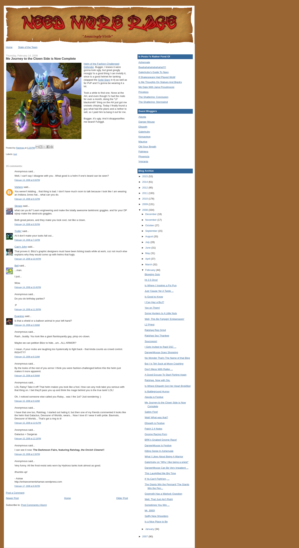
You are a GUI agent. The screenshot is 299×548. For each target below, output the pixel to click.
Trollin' (18, 231)
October (150, 225)
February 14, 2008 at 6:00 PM (27, 180)
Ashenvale (144, 62)
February (150, 270)
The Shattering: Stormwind (153, 102)
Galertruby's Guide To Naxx (153, 72)
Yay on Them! (152, 307)
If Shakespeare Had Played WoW (156, 77)
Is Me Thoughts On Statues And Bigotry (160, 82)
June (148, 247)
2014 (145, 181)
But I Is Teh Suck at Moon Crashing (164, 363)
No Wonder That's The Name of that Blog (167, 357)
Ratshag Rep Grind (155, 330)
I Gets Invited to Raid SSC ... (160, 346)
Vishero (18, 187)
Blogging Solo (152, 274)
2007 (145, 536)
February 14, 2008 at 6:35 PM (27, 224)
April (148, 258)
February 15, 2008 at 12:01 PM (27, 423)
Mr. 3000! (150, 510)
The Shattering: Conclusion (153, 97)
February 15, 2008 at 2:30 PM (27, 454)
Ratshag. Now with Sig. (157, 380)
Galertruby (144, 131)
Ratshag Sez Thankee (157, 335)
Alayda (142, 116)
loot (15, 154)
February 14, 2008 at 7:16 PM (27, 240)
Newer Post (12, 498)
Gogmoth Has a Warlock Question (163, 493)
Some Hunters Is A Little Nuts (161, 313)
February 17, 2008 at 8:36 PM (27, 486)
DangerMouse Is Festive (158, 445)
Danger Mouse (146, 121)
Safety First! (151, 411)
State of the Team (28, 47)
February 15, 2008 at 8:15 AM (27, 357)
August (149, 236)
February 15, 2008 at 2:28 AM (27, 325)
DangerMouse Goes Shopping (161, 352)
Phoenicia (143, 156)
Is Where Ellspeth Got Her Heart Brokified (167, 386)
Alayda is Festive (154, 397)
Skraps (18, 205)
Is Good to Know (154, 296)
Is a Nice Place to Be (156, 521)
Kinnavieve (144, 136)
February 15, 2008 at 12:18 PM (27, 439)
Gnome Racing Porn (156, 434)
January (150, 529)
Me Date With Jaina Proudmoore (156, 87)
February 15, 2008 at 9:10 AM (27, 401)
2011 (145, 193)
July (147, 242)
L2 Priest (149, 324)
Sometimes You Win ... (157, 505)
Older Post (122, 498)
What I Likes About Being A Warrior (164, 456)
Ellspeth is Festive (155, 423)
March (149, 264)
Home (9, 47)
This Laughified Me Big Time (160, 473)
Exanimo (19, 316)
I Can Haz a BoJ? (154, 302)
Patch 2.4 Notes (153, 428)
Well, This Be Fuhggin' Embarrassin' (164, 319)
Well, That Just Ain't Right (159, 499)
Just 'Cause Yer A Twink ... (159, 291)
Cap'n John (20, 246)
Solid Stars (104, 79)
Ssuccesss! (151, 341)
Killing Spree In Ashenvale (159, 451)
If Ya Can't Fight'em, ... (157, 478)
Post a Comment (15, 492)
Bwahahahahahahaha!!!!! (152, 67)
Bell (16, 265)
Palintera (143, 151)
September (151, 230)
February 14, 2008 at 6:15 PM (27, 199)
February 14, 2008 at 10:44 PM (27, 259)
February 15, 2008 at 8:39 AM (27, 376)
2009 (145, 204)
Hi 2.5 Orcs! (151, 279)
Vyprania (143, 161)
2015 (145, 176)
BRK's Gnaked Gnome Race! (161, 439)
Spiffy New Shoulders (156, 516)
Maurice (142, 141)
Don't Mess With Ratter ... (159, 369)
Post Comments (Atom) (34, 505)
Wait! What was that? (156, 417)
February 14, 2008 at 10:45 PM (27, 287)
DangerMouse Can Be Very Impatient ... (166, 467)
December (151, 214)
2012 (145, 187)
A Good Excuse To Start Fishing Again (165, 374)
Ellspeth (142, 126)
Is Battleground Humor (157, 391)
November (151, 219)
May (148, 253)
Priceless (143, 92)
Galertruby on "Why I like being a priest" (166, 462)
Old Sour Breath (147, 146)
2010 (145, 198)
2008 (145, 209)
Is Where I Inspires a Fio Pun (161, 285)
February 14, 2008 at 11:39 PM (27, 309)
